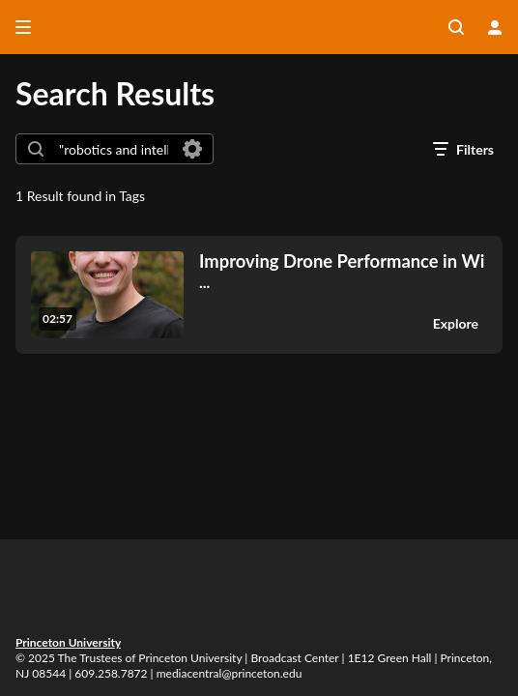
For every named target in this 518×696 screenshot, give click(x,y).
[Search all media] (456, 27)
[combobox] (113, 149)
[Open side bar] (23, 27)
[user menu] (494, 27)
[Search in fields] (192, 148)
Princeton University (68, 642)
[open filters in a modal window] (463, 148)
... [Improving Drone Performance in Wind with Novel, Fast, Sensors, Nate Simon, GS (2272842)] (341, 271)
